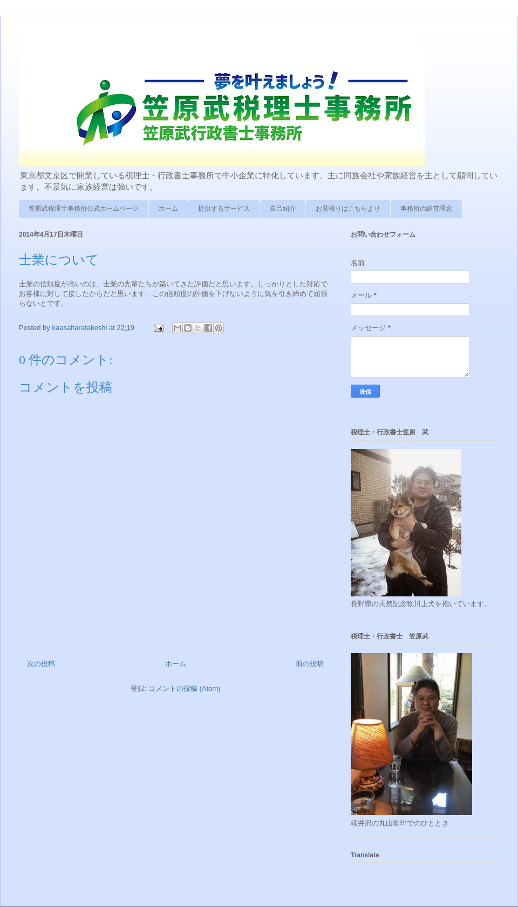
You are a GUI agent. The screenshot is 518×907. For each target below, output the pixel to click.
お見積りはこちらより (348, 208)
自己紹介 (283, 208)
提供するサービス (224, 208)
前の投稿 (310, 664)
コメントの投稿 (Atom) (184, 688)
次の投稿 (41, 664)
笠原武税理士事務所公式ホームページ (84, 208)
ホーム (168, 208)
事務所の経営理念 (426, 208)
